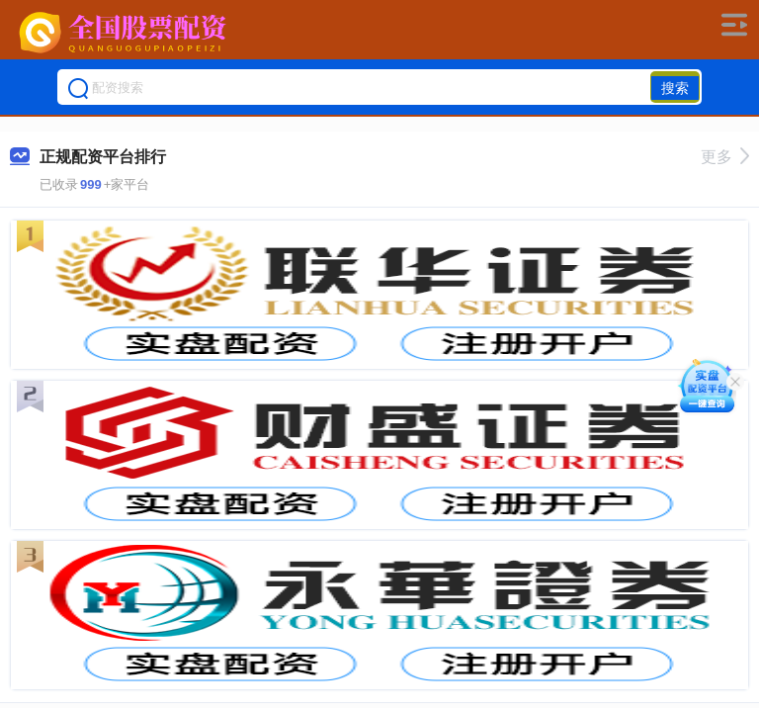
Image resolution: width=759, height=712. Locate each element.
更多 (725, 156)
